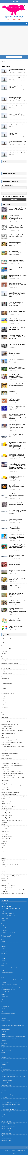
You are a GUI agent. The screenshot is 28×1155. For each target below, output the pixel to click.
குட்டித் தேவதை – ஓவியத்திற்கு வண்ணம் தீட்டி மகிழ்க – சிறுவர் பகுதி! (16, 227)
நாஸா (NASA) (4, 645)
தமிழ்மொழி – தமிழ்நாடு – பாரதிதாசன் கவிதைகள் (15, 399)
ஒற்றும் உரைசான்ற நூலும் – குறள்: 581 (17, 70)
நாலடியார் (3, 675)
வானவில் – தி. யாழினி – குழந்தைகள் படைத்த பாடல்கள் (17, 571)
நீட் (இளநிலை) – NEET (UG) (8, 775)
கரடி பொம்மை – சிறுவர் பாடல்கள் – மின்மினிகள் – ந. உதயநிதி (17, 601)
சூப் (2, 856)
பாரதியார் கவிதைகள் (6, 686)
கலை (2, 710)
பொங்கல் (3, 866)
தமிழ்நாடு (3, 702)
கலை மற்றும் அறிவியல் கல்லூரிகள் (10, 753)
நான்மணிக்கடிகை (5, 678)
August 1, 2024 (12, 330)
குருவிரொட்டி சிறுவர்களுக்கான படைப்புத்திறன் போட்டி (12, 797)
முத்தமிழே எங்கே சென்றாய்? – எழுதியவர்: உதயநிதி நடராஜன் (16, 384)
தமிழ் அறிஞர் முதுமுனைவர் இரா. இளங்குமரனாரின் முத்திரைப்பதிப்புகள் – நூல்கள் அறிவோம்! (17, 426)
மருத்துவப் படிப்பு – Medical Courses (10, 763)
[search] (12, 168)
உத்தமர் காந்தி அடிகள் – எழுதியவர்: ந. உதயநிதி (17, 345)
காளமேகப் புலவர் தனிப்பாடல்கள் (9, 663)
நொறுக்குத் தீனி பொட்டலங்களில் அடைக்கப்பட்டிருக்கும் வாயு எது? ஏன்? (17, 486)
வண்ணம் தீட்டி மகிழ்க (6, 829)
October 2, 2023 (13, 347)
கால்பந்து (3, 880)
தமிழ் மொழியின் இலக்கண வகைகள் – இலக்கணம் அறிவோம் (17, 527)
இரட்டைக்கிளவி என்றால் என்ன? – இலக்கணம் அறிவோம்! (17, 352)
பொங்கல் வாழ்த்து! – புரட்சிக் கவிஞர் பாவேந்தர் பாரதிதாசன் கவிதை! (17, 208)
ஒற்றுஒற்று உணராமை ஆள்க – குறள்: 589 (18, 142)
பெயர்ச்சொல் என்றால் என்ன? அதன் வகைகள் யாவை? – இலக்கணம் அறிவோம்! (17, 495)
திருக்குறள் (4, 670)
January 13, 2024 (13, 339)
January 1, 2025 (13, 298)
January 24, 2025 (13, 230)
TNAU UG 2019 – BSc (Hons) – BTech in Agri (12, 730)
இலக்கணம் (4, 656)
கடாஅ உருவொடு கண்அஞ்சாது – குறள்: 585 (17, 106)
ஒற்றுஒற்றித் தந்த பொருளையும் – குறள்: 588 (17, 133)
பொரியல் (3, 871)
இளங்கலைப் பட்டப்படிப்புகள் (8, 750)
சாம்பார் (3, 854)
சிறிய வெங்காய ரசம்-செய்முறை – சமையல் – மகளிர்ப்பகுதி (17, 563)
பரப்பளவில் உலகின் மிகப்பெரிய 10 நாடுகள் (17, 268)
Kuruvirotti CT (19, 72)
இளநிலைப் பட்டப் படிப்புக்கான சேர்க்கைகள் (12, 765)
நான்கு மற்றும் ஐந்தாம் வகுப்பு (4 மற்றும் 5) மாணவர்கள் (11, 821)
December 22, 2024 (13, 306)
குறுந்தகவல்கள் (5, 780)
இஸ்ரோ (3, 640)
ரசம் (2, 873)
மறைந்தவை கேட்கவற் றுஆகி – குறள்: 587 (16, 125)
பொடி (2, 869)
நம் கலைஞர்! (12, 391)
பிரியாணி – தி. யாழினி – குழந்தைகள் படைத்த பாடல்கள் (18, 578)
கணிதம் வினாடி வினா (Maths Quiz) (10, 792)
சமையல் (3, 843)
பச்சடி (2, 862)
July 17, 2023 (12, 409)
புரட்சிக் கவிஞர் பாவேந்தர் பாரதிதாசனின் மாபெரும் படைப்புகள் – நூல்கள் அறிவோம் (17, 284)
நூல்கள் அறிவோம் (6, 681)
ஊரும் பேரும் (4, 660)
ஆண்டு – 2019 (5, 737)
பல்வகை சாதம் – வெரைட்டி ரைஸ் (9, 864)
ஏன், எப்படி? (4, 707)
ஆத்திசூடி (3, 653)
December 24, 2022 (13, 506)
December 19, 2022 (13, 540)
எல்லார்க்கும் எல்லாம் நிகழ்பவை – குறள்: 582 (17, 78)
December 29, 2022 (13, 489)
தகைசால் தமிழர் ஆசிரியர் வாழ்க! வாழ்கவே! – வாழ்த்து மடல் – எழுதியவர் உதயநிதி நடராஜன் (16, 376)
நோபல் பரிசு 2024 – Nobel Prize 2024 (17, 312)
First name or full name (7, 185)
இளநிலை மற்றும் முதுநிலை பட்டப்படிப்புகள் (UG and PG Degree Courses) (13, 747)
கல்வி (2, 719)
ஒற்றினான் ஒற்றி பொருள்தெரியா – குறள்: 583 (17, 86)
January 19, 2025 (13, 255)
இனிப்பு (3, 845)
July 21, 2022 (12, 596)
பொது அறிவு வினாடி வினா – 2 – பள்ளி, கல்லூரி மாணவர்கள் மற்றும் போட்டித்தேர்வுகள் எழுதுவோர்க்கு (17, 455)
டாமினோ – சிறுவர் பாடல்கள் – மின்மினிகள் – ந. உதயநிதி (16, 586)
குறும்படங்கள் (4, 717)
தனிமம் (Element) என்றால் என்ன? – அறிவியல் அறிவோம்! (17, 407)
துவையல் (3, 858)
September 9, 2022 (13, 566)
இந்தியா (3, 700)
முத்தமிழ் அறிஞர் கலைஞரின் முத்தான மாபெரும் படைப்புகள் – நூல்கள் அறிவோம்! (17, 304)
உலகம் (3, 698)
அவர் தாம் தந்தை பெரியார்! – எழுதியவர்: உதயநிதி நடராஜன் (16, 503)
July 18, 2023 (12, 402)
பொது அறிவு (4, 834)
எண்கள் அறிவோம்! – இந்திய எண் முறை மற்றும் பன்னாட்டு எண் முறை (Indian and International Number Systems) (17, 547)
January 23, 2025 (13, 238)
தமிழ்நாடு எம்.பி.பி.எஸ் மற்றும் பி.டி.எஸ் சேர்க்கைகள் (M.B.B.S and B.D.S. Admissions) (12, 772)
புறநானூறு (3, 688)
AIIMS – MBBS (5, 769)
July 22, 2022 (12, 588)
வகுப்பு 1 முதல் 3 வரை (6, 812)
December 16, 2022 (13, 550)
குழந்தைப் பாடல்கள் (6, 803)
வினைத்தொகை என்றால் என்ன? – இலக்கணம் (17, 555)
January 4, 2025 (13, 287)
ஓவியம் (3, 714)
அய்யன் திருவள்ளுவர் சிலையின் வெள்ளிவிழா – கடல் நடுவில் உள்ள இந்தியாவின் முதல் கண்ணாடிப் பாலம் (17, 294)
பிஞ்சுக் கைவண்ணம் (6, 826)
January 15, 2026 (13, 211)
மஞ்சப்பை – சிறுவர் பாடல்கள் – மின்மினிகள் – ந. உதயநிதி (16, 594)
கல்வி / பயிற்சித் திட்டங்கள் (8, 755)
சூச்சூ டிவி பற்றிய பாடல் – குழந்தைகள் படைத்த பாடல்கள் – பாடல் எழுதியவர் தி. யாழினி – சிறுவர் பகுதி (16, 217)
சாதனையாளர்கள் (5, 760)
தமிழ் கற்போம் (5, 810)
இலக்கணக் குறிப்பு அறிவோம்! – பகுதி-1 (16, 435)
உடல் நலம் (4, 696)
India (2, 735)
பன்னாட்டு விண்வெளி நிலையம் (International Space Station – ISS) (12, 647)
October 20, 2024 (13, 314)
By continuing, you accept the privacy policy (13, 196)
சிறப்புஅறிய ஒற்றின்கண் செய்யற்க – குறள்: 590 (17, 153)
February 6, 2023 (13, 449)
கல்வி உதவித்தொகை (6, 758)
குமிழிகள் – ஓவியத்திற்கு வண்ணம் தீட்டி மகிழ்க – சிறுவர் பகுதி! (17, 235)
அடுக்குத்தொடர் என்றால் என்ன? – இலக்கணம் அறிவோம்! (17, 360)
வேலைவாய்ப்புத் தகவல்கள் (8, 885)
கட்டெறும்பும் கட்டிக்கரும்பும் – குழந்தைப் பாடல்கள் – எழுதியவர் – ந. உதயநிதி (17, 320)
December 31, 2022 (13, 480)
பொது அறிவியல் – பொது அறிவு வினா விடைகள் (13, 893)
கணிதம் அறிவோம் (6, 789)
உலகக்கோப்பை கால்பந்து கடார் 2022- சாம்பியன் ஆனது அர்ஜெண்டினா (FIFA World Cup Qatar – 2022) (16, 536)
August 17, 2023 (13, 379)
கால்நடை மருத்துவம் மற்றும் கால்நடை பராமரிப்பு (13, 777)
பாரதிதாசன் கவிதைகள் (6, 683)
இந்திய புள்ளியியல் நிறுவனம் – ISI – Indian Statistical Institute (11, 743)
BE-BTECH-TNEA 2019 (6, 728)
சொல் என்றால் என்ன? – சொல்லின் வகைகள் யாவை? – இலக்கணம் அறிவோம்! (17, 512)
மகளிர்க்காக (4, 841)
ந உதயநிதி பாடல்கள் (6, 673)
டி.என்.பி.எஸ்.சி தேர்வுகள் (7, 887)
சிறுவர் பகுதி (4, 783)
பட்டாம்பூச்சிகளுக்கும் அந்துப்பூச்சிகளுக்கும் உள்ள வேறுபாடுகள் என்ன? (15, 253)
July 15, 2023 (12, 420)
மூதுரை (3, 691)
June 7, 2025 (12, 221)
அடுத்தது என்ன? (5, 721)
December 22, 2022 (13, 514)
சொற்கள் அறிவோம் (6, 665)
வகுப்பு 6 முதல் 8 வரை (6, 818)
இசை (2, 712)
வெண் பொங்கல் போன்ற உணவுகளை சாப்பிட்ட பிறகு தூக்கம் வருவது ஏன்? (17, 244)
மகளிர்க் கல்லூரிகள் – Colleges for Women (11, 875)
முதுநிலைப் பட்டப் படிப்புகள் (8, 733)
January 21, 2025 (13, 246)
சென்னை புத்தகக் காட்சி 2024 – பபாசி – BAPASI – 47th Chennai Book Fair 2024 (17, 337)
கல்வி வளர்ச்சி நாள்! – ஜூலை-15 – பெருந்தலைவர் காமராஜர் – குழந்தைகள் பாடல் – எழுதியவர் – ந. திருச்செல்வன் (17, 416)
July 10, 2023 (12, 438)
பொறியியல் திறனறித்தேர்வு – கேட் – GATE (11, 740)
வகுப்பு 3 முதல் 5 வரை (6, 815)
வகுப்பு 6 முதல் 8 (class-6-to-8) (8, 787)
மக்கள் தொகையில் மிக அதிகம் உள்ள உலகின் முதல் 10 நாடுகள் (16, 261)
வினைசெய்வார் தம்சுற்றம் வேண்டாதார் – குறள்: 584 (15, 98)
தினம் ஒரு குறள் (5, 831)
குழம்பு (3, 849)
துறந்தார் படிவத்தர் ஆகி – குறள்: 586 (17, 114)
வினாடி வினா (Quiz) (6, 883)
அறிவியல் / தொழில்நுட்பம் (8, 638)
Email (2, 191)
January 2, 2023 (13, 471)
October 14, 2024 (13, 323)
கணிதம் (3, 643)
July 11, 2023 (12, 430)
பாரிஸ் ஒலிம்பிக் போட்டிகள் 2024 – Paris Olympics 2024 (17, 328)
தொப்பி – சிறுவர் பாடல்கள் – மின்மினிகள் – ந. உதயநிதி (16, 627)
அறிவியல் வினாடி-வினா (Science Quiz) (11, 785)
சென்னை (3, 704)
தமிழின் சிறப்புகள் (5, 668)
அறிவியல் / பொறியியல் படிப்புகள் (9, 724)
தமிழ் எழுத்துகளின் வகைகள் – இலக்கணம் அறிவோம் (16, 520)
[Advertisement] (14, 40)
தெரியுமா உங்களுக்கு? (6, 808)
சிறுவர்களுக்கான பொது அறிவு (8, 806)
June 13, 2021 (12, 72)
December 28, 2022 (13, 498)
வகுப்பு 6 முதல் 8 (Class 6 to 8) (8, 794)
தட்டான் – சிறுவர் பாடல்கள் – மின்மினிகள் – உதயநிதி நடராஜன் (17, 368)
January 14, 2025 (13, 278)
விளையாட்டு (4, 878)
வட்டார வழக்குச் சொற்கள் (7, 693)
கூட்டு (2, 851)
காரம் (2, 847)
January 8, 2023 (13, 458)
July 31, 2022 (12, 573)
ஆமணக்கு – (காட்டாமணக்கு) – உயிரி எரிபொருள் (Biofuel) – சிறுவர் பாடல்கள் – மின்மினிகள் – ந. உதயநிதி (17, 610)
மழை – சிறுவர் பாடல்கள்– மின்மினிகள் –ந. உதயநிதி (15, 619)
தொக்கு (3, 860)
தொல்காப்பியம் (5, 658)
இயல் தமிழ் (4, 651)
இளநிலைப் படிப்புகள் (6, 726)
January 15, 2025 (13, 263)
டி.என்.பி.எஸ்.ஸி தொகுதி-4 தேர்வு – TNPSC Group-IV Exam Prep (13, 890)
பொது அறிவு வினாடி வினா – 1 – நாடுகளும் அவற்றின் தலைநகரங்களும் (17, 477)
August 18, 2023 (13, 370)
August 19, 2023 (13, 355)
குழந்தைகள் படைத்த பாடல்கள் (8, 801)
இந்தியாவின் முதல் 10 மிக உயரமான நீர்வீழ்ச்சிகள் (17, 276)
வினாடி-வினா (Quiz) (6, 838)
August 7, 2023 (12, 386)
